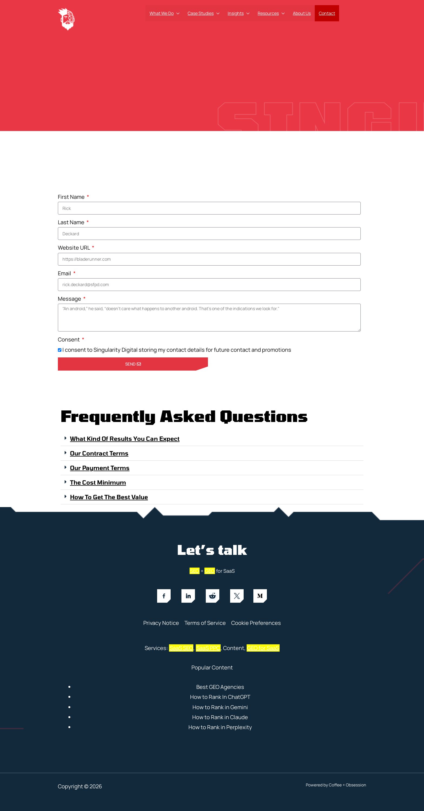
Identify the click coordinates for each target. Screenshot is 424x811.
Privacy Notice (161, 622)
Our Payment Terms (100, 467)
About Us (302, 13)
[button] (212, 438)
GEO (209, 571)
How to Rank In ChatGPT (220, 697)
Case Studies (201, 13)
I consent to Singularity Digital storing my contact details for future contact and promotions (176, 349)
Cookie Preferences (256, 622)
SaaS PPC (208, 648)
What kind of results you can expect (125, 438)
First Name (72, 196)
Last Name (71, 222)
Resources (268, 13)
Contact (327, 13)
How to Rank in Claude (220, 717)
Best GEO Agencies (220, 687)
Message (70, 298)
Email (65, 273)
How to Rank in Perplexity (220, 727)
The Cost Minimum (98, 482)
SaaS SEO (181, 648)
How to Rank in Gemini (220, 707)
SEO (194, 571)
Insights (236, 13)
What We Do (162, 13)
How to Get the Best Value (109, 496)
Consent (69, 339)
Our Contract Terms (99, 453)
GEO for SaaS (263, 648)
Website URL (74, 247)
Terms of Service (205, 622)
